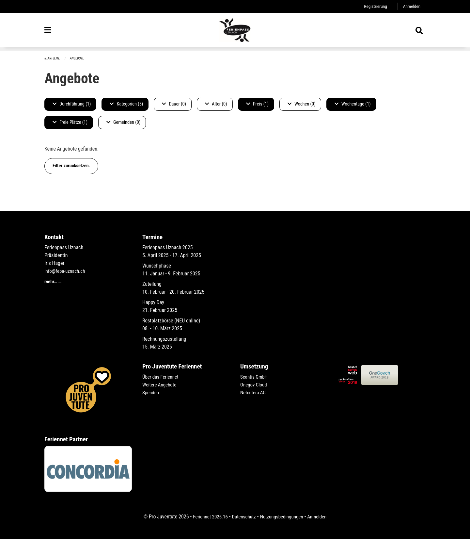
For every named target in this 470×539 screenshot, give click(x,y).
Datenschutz (243, 517)
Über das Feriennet (161, 377)
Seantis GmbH (255, 377)
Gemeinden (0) (123, 122)
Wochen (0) (302, 104)
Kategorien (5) (126, 104)
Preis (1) (257, 104)
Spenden (151, 392)
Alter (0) (216, 104)
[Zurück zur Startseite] (235, 32)
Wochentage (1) (353, 104)
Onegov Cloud (254, 385)
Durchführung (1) (72, 104)
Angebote (78, 59)
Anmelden (411, 6)
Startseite (52, 59)
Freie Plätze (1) (70, 122)
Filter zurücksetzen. (71, 166)
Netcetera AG (254, 392)
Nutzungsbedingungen (283, 517)
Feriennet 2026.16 (207, 517)
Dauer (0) (174, 104)
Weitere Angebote (160, 385)
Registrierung (373, 6)
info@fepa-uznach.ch (66, 271)
